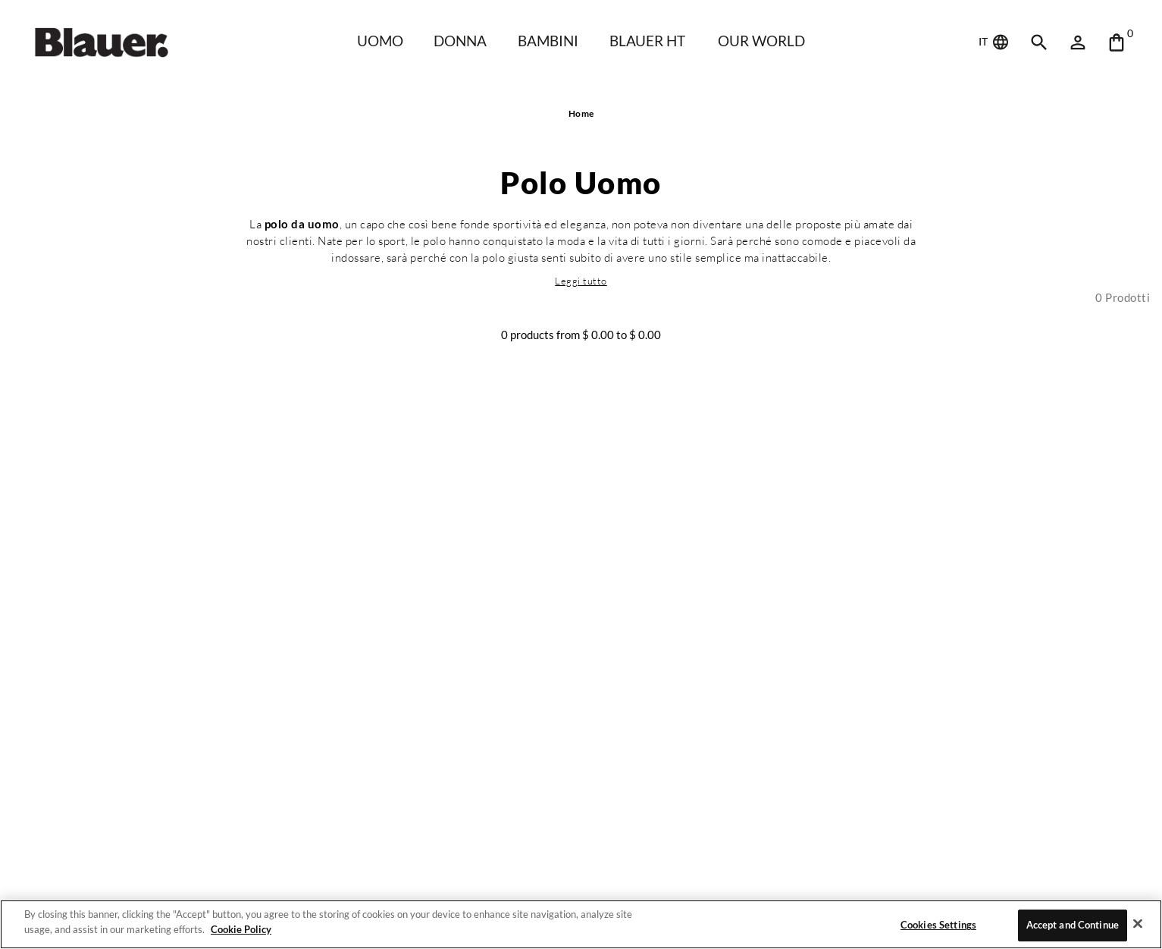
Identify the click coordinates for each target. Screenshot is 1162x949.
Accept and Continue (1072, 925)
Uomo (377, 40)
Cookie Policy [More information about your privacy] (238, 929)
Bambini (547, 40)
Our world (764, 40)
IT (995, 42)
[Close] (1137, 923)
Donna (458, 40)
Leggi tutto (581, 280)
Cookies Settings (937, 925)
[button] (581, 280)
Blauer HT (647, 40)
